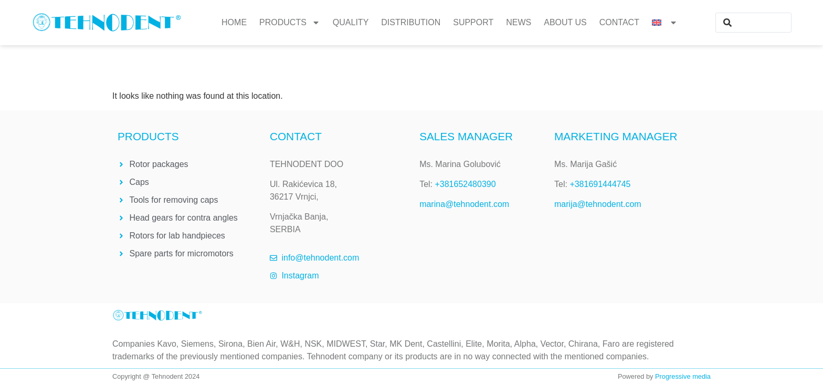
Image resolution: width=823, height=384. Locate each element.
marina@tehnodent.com (464, 204)
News (518, 22)
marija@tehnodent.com (597, 204)
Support (473, 22)
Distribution (410, 22)
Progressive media (683, 376)
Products (289, 22)
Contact (619, 22)
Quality (350, 22)
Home (234, 22)
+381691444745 (599, 184)
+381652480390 (465, 184)
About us (565, 22)
